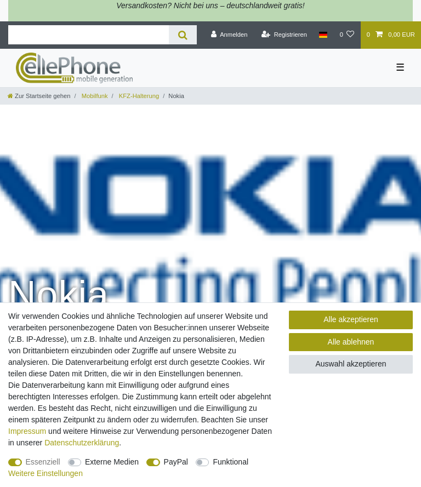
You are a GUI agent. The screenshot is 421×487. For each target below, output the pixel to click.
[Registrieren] (284, 35)
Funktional (230, 461)
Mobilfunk (94, 96)
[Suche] (183, 34)
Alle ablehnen (351, 341)
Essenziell (43, 461)
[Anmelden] (229, 35)
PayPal (176, 461)
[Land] (323, 35)
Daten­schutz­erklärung (81, 442)
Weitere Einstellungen (45, 473)
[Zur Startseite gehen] (39, 96)
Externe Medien (112, 461)
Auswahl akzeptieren (350, 363)
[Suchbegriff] (88, 34)
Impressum (27, 431)
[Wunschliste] (346, 35)
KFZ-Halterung (138, 96)
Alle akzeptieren (350, 319)
